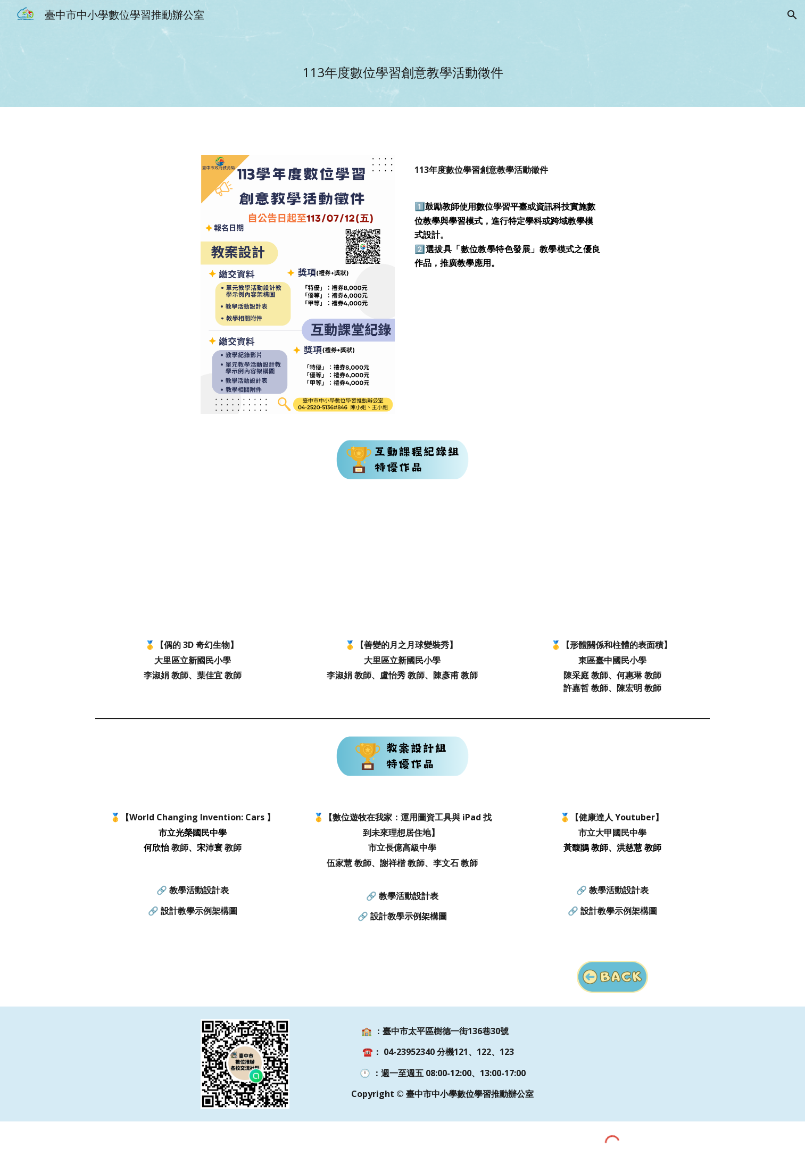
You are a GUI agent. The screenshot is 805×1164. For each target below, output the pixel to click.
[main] (402, 68)
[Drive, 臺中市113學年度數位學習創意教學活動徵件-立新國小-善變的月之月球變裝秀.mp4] (402, 567)
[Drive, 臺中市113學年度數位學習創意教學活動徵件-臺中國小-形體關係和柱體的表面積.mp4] (613, 567)
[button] (792, 15)
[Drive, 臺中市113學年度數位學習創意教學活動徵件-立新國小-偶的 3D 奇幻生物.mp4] (192, 567)
